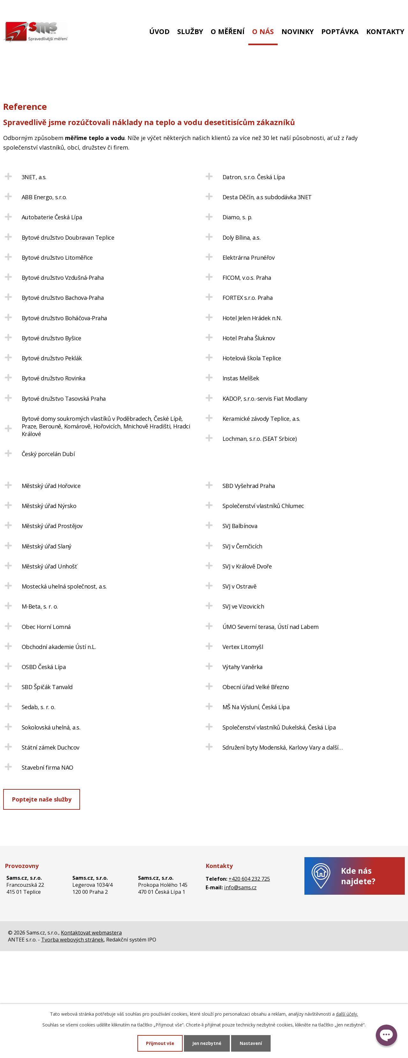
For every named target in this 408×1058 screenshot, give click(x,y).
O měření (227, 31)
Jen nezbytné (207, 1043)
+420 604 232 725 (28, 8)
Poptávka (340, 31)
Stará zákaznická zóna (370, 8)
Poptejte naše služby (41, 898)
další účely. (347, 1014)
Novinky (297, 31)
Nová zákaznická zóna (303, 8)
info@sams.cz (81, 8)
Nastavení (252, 1043)
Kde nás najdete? (358, 975)
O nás (263, 31)
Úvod (159, 31)
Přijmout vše (158, 1043)
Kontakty (385, 31)
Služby (190, 31)
